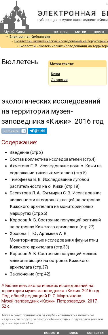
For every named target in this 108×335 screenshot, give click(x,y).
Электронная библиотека (29, 37)
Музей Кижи (14, 32)
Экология (59, 80)
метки (80, 32)
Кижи (55, 74)
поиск (99, 32)
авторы (61, 32)
